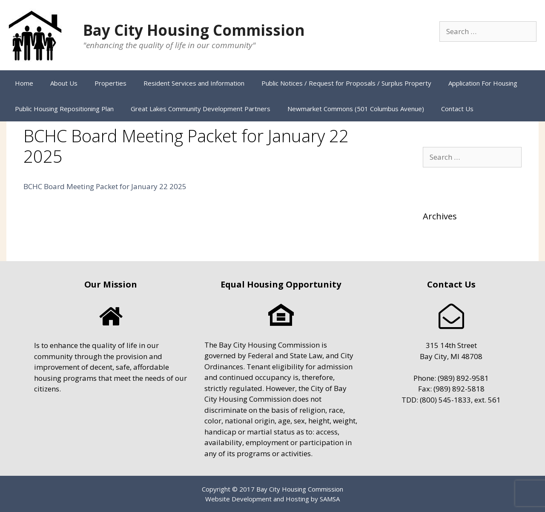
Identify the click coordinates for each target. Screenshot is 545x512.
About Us (63, 83)
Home (24, 83)
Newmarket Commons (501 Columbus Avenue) (355, 108)
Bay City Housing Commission (194, 30)
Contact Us (457, 108)
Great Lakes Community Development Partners (200, 108)
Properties (110, 83)
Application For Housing (482, 83)
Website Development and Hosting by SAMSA (272, 499)
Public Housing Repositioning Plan (64, 108)
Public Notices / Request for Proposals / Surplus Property (346, 83)
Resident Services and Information (193, 83)
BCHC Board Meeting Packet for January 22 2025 (104, 186)
